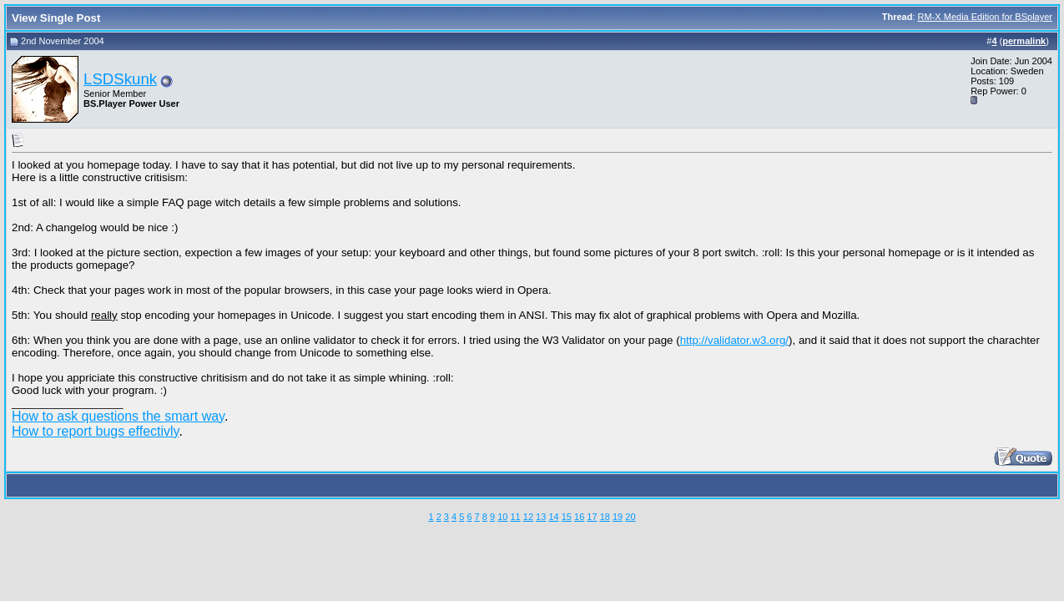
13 (541, 517)
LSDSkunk (120, 79)
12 (528, 517)
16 (579, 517)
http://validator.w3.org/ (734, 340)
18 (605, 517)
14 (553, 517)
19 (618, 517)
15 (567, 517)
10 (502, 517)
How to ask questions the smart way (118, 416)
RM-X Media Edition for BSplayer (985, 17)
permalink (1024, 41)
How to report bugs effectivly (95, 431)
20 (630, 517)
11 (515, 517)
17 (592, 517)
